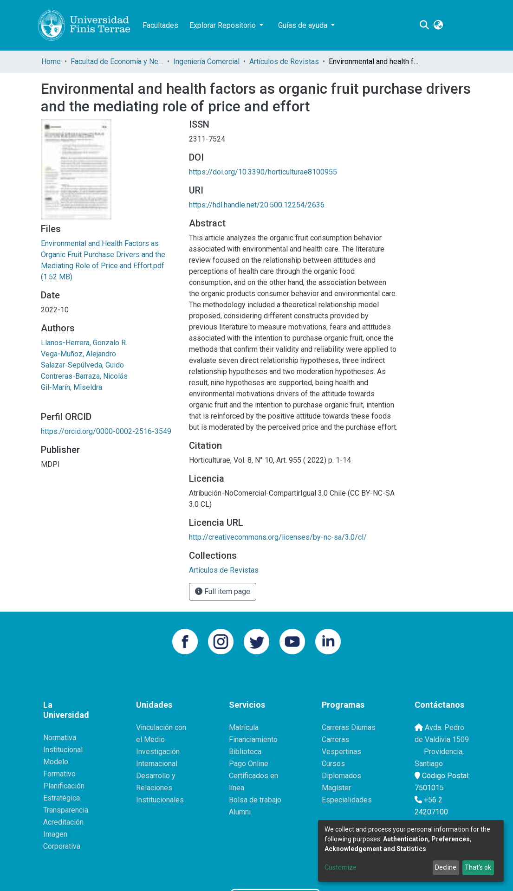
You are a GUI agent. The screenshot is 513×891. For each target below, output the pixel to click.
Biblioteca (245, 751)
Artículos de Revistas (284, 61)
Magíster (336, 787)
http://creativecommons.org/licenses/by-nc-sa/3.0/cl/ (278, 537)
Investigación (158, 751)
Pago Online (248, 763)
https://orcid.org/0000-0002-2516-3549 (106, 431)
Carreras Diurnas (349, 727)
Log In (458, 25)
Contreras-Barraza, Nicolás (84, 376)
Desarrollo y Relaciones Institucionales (160, 787)
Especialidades (347, 799)
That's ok (478, 867)
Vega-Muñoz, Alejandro (78, 353)
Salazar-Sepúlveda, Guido (82, 365)
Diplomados (341, 775)
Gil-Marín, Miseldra (71, 387)
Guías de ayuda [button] (303, 25)
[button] (438, 25)
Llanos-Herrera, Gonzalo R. (84, 342)
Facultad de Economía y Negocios (117, 61)
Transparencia (65, 810)
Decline (445, 867)
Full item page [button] (222, 591)
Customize (341, 867)
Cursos (333, 763)
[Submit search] (424, 25)
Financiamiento (253, 739)
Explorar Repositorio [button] (223, 25)
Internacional (156, 763)
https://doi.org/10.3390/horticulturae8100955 (263, 172)
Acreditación (63, 822)
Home (51, 61)
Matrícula (244, 727)
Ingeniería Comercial (206, 61)
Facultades (160, 25)
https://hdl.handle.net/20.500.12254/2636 (257, 204)
